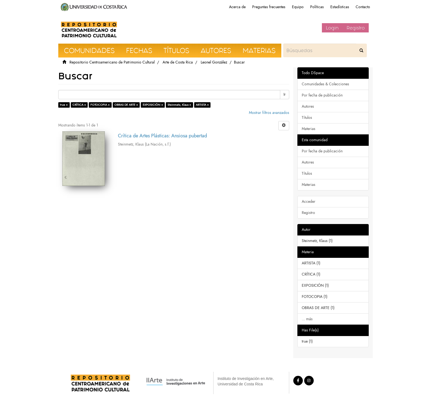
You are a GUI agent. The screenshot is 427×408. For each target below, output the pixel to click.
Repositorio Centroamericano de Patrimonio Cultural (112, 62)
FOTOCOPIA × (100, 105)
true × (64, 105)
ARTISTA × (202, 105)
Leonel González (214, 62)
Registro (356, 28)
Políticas (317, 7)
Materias (308, 128)
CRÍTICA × (79, 105)
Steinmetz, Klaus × (179, 105)
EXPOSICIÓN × (153, 105)
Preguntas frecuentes (268, 7)
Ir (284, 94)
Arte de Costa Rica (178, 62)
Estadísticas (339, 7)
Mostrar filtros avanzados (269, 112)
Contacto (363, 7)
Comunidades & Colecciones (325, 84)
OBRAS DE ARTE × (126, 105)
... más (307, 319)
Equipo (298, 7)
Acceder (308, 201)
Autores (308, 106)
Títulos (307, 117)
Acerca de (237, 7)
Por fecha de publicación (322, 95)
